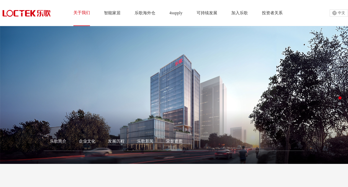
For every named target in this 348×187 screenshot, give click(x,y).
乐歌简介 (58, 141)
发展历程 (116, 141)
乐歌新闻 (145, 141)
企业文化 (87, 141)
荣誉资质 (174, 141)
